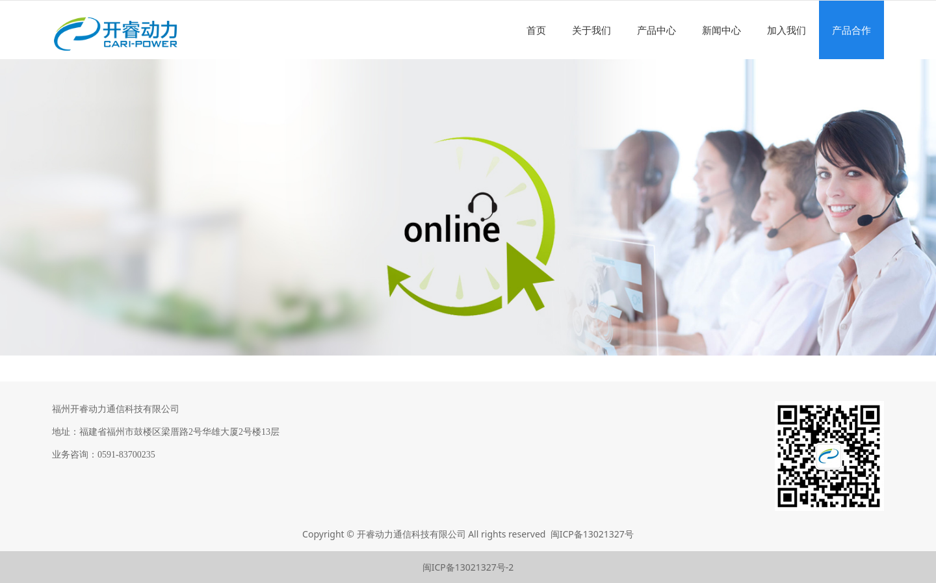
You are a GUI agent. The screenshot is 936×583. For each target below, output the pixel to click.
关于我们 (591, 29)
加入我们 (786, 29)
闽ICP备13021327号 (592, 534)
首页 (536, 29)
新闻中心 (721, 29)
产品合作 (851, 29)
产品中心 (656, 29)
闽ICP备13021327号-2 (468, 567)
